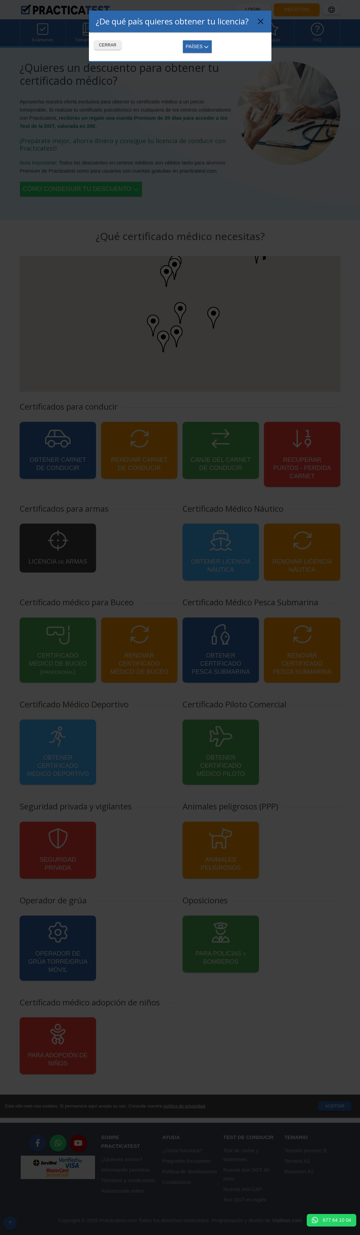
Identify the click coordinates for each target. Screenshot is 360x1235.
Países (197, 46)
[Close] (260, 21)
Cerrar (108, 45)
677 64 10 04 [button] (331, 1220)
